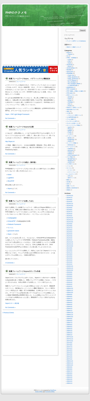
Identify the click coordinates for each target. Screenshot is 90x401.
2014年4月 (69, 201)
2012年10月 (70, 221)
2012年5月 (69, 232)
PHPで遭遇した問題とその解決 (75, 91)
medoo (70, 98)
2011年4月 (69, 258)
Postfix (69, 132)
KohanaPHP (12, 221)
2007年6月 (69, 349)
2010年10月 (70, 270)
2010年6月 (69, 276)
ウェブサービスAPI (72, 121)
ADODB (70, 97)
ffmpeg (69, 129)
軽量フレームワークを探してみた (21, 201)
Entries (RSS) (39, 391)
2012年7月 (69, 228)
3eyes (9, 188)
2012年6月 (69, 230)
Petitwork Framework (14, 224)
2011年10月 (70, 246)
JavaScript (69, 64)
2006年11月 (70, 363)
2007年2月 (69, 357)
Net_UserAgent (72, 82)
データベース (70, 136)
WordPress (71, 160)
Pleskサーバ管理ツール (73, 107)
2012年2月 (69, 238)
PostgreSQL (71, 139)
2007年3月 (69, 355)
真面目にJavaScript (72, 188)
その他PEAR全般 (72, 85)
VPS (69, 176)
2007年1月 (69, 359)
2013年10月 (70, 205)
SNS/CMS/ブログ (71, 109)
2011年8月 (69, 250)
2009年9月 (69, 294)
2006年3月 (69, 379)
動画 (68, 179)
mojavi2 (70, 152)
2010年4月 (69, 280)
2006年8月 (69, 369)
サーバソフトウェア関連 (73, 125)
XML (68, 111)
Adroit (9, 174)
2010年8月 (69, 274)
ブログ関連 (70, 157)
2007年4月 (69, 353)
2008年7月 (69, 322)
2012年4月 (69, 234)
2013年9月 (69, 207)
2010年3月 (69, 282)
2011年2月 (69, 262)
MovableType (71, 159)
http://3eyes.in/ (10, 141)
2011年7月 (69, 252)
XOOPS (70, 162)
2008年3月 (69, 330)
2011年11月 (70, 244)
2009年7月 (69, 298)
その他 (68, 113)
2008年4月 (69, 328)
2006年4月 (69, 377)
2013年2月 (69, 215)
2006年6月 (69, 373)
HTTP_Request (72, 80)
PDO (69, 104)
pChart (69, 100)
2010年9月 (69, 272)
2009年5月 (69, 302)
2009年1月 (69, 310)
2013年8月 (69, 209)
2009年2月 (69, 308)
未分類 (68, 181)
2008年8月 (69, 320)
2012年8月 (69, 225)
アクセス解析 (70, 119)
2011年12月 (70, 242)
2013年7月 (69, 211)
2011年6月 (69, 254)
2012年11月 (70, 219)
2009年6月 (69, 300)
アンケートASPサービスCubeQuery (76, 41)
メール (68, 166)
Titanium (70, 54)
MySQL (70, 138)
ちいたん (10, 227)
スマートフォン (72, 172)
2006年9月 (69, 367)
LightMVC (11, 178)
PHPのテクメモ (16, 12)
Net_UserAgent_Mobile (74, 83)
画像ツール (70, 185)
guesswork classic (13, 231)
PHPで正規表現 (71, 89)
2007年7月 (69, 347)
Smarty (70, 105)
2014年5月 (69, 199)
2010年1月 (69, 286)
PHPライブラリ (71, 95)
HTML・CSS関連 (71, 57)
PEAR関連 (69, 73)
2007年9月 (69, 343)
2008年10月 (70, 316)
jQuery (69, 66)
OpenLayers (70, 71)
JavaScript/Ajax (71, 68)
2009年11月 (70, 290)
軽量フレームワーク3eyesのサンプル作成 (24, 271)
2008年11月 (70, 314)
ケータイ (70, 170)
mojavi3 (70, 153)
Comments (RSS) (49, 391)
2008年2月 (69, 332)
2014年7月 (69, 197)
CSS (69, 61)
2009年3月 (69, 306)
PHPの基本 (70, 93)
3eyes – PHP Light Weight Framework (17, 114)
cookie (69, 59)
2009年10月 (70, 292)
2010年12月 (70, 266)
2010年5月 (69, 278)
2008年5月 (69, 326)
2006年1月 (69, 383)
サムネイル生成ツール (73, 123)
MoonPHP (11, 181)
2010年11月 (70, 268)
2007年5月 (69, 351)
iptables (70, 130)
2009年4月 (69, 304)
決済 (68, 183)
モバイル (69, 168)
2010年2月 (69, 284)
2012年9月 (69, 223)
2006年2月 (69, 381)
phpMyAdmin (70, 87)
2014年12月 (70, 195)
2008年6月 (69, 324)
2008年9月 (69, 318)
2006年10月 (70, 365)
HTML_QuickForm (73, 77)
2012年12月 (70, 217)
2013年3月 (69, 213)
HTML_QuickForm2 (73, 78)
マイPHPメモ (70, 164)
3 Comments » (10, 263)
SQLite (70, 141)
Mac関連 (69, 69)
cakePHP (70, 148)
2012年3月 (69, 236)
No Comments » (10, 118)
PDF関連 (70, 102)
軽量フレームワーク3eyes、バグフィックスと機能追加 (29, 79)
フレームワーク (20, 81)
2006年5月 (69, 375)
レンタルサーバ (71, 174)
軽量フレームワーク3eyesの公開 (21, 127)
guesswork (71, 150)
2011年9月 (69, 248)
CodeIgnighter (12, 218)
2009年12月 (70, 288)
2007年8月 (69, 345)
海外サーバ (71, 177)
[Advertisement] (26, 46)
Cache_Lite (71, 75)
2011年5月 (69, 256)
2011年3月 (69, 260)
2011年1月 (69, 264)
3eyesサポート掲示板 (12, 303)
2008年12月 (70, 312)
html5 (69, 63)
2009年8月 (69, 296)
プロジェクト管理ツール (74, 115)
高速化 (68, 190)
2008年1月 (69, 334)
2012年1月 (69, 240)
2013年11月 (70, 203)
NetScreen (70, 145)
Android (69, 52)
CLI (68, 56)
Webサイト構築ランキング (74, 47)
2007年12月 (70, 336)
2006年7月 (69, 371)
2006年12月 (70, 361)
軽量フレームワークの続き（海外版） (23, 162)
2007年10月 (70, 341)
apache (70, 127)
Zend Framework (72, 155)
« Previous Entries (8, 313)
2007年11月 (70, 339)
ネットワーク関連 (71, 143)
